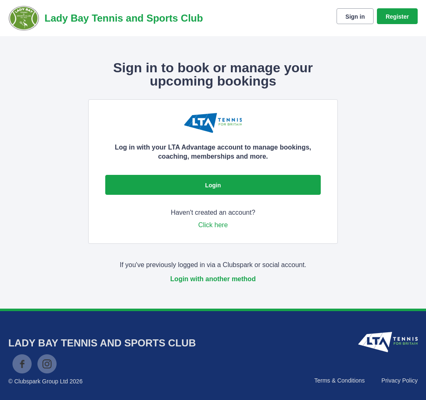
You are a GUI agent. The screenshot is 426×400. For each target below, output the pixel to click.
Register (397, 16)
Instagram (47, 363)
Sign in (355, 16)
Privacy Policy (399, 380)
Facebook (22, 363)
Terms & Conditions (339, 380)
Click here (213, 224)
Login (213, 185)
